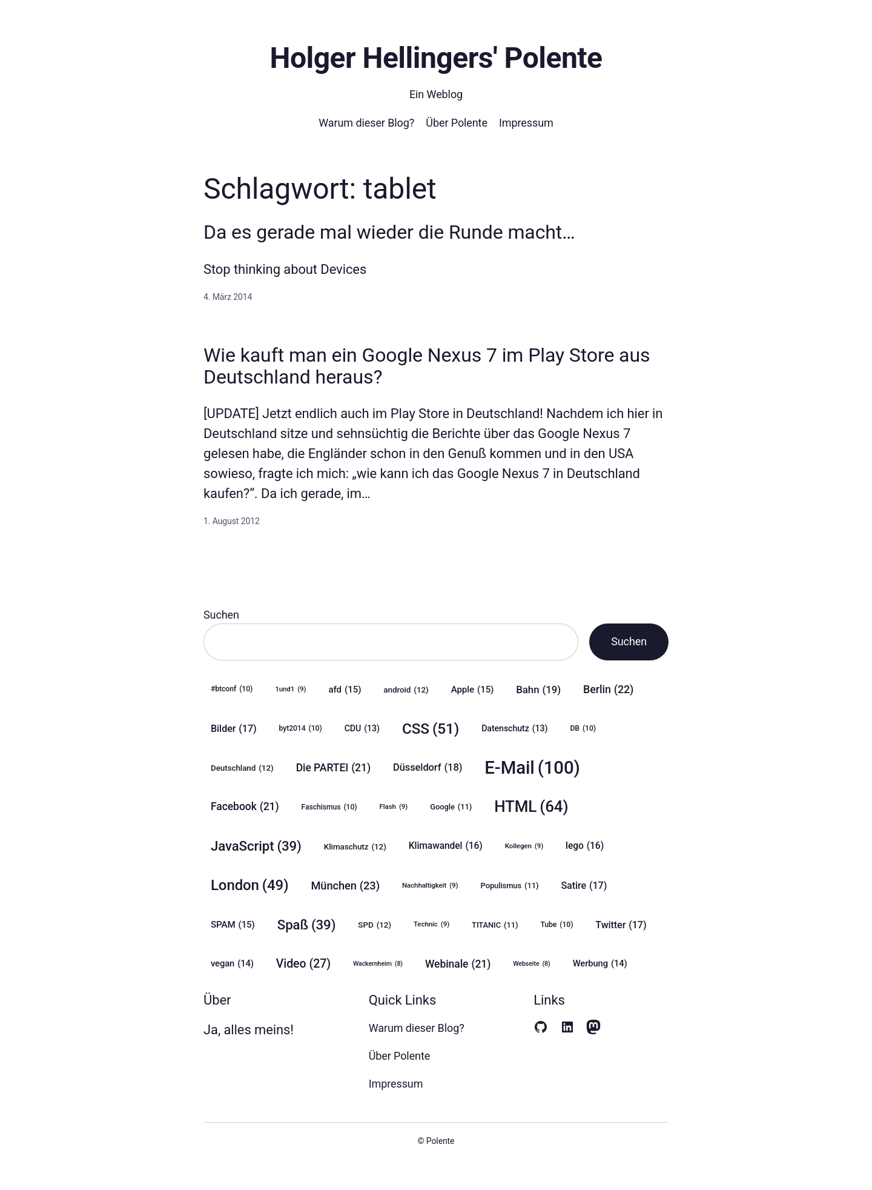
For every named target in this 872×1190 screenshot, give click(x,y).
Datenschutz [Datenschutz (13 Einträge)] (514, 728)
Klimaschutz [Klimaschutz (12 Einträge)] (355, 846)
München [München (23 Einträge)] (345, 885)
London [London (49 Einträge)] (249, 885)
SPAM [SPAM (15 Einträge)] (233, 924)
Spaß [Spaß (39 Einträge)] (306, 925)
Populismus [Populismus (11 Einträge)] (510, 886)
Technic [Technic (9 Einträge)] (431, 924)
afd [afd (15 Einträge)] (345, 689)
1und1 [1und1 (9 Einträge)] (290, 689)
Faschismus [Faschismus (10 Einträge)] (329, 807)
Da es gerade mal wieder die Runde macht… (389, 232)
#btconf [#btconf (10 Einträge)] (232, 689)
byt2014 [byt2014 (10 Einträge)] (300, 728)
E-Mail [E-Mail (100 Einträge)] (532, 768)
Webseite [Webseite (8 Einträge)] (531, 964)
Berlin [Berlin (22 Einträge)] (608, 689)
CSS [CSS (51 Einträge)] (430, 728)
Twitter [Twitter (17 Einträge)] (620, 925)
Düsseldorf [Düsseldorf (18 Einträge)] (427, 768)
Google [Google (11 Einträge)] (451, 807)
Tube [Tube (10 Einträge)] (556, 924)
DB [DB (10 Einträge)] (583, 728)
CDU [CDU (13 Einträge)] (362, 728)
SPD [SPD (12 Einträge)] (374, 924)
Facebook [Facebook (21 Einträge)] (245, 806)
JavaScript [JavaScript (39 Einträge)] (256, 846)
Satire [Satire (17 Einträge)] (584, 885)
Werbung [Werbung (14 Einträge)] (600, 963)
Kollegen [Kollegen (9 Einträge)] (524, 846)
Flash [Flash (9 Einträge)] (394, 806)
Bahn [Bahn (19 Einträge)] (538, 689)
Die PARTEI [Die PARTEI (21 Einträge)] (333, 768)
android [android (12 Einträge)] (405, 689)
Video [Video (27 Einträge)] (303, 964)
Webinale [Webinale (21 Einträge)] (457, 964)
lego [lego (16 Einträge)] (585, 846)
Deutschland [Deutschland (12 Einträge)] (242, 768)
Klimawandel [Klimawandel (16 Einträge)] (446, 846)
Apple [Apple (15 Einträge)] (472, 689)
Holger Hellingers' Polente (435, 58)
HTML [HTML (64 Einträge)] (531, 806)
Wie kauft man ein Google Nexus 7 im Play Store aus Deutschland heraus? (426, 366)
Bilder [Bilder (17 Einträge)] (234, 728)
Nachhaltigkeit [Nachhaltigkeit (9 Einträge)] (430, 885)
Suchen (221, 614)
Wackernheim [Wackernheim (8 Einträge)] (378, 964)
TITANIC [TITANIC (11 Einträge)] (495, 925)
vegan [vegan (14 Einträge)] (232, 963)
